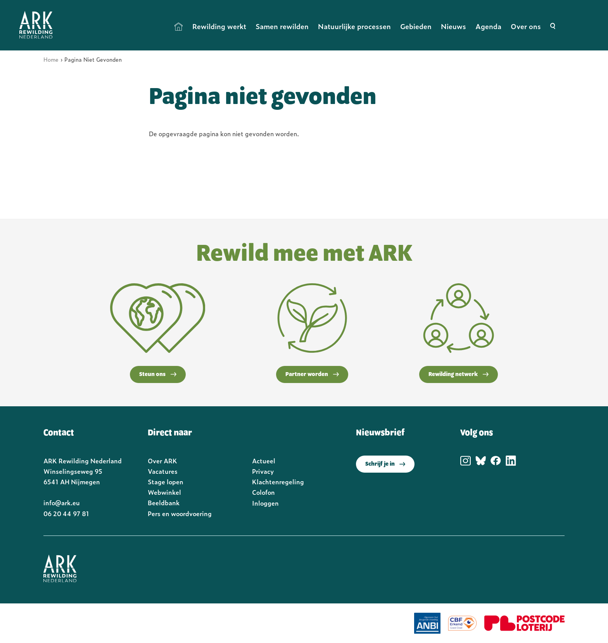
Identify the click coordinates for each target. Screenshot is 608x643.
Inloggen (265, 503)
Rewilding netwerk (458, 374)
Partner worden (312, 374)
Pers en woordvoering (180, 513)
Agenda (488, 26)
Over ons (526, 26)
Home (178, 26)
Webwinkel (164, 492)
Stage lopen (165, 481)
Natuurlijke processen (354, 26)
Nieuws (453, 26)
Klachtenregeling (278, 481)
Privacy (263, 471)
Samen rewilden (282, 26)
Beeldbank (164, 502)
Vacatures (163, 471)
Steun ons (157, 374)
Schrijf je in (385, 464)
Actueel (263, 460)
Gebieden (416, 26)
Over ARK (162, 460)
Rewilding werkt (219, 26)
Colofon (263, 492)
